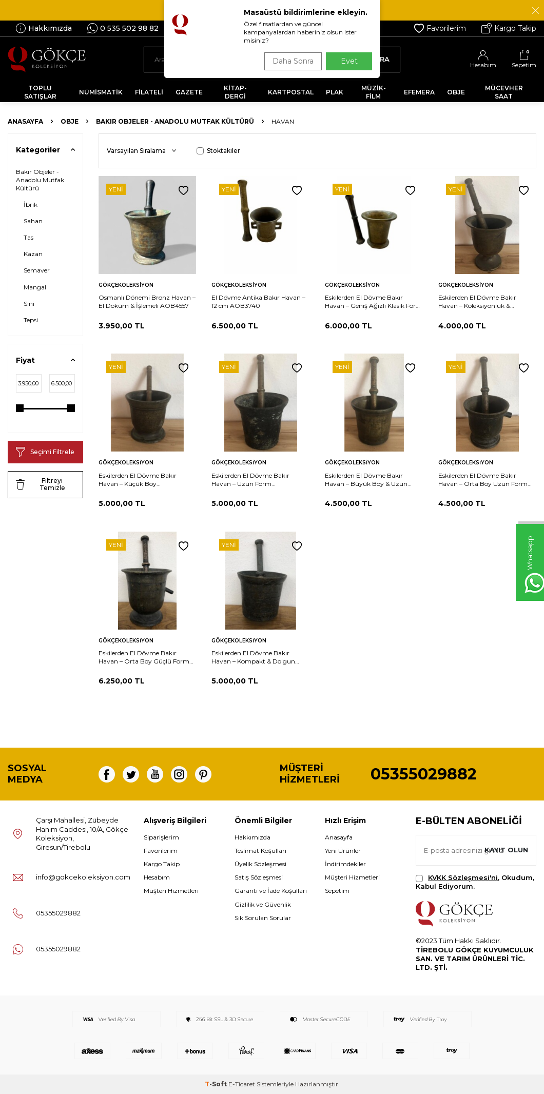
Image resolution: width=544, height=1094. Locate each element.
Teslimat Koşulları (260, 850)
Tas (28, 237)
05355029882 (424, 774)
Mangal (35, 287)
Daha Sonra (289, 61)
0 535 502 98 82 (123, 28)
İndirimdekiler (345, 864)
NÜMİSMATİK (101, 92)
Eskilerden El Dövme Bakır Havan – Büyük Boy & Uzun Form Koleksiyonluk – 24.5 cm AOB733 (369, 480)
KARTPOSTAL (291, 92)
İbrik (30, 204)
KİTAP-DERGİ (235, 92)
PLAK (334, 92)
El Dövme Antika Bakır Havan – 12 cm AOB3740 (258, 301)
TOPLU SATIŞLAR (40, 92)
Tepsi (31, 320)
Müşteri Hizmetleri (171, 890)
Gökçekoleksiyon (126, 285)
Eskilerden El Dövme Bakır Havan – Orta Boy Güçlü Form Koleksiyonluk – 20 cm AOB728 (145, 657)
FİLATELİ (149, 92)
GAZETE (189, 92)
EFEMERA (419, 92)
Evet (349, 61)
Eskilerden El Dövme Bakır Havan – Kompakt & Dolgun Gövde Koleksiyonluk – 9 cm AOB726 (253, 657)
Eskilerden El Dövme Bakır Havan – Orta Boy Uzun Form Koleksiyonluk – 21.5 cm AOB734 (486, 480)
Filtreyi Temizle (40, 484)
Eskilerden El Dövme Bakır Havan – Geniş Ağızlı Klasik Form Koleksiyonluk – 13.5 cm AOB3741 (373, 302)
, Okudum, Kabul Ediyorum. (475, 881)
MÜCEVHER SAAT (504, 92)
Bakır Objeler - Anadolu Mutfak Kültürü (175, 121)
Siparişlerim (161, 837)
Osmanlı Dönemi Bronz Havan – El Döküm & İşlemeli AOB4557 (147, 301)
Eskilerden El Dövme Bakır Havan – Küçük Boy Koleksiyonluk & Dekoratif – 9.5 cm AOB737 (143, 480)
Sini (29, 303)
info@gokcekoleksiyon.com (83, 877)
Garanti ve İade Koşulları (271, 890)
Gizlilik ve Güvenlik (263, 904)
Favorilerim (440, 28)
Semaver (37, 270)
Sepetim (337, 890)
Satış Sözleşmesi (259, 877)
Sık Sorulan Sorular (263, 918)
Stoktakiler (218, 150)
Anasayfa (25, 121)
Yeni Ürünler (343, 850)
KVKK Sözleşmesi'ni (463, 877)
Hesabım (157, 877)
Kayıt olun (504, 850)
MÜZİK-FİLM (373, 92)
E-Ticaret (241, 1084)
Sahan (33, 221)
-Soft (216, 1084)
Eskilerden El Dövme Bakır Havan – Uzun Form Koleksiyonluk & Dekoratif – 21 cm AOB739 (255, 480)
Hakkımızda (43, 28)
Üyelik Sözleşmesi (260, 864)
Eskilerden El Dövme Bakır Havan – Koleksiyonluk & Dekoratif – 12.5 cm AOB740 (480, 302)
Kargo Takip (508, 28)
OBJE (456, 92)
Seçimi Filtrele (45, 452)
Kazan (33, 254)
